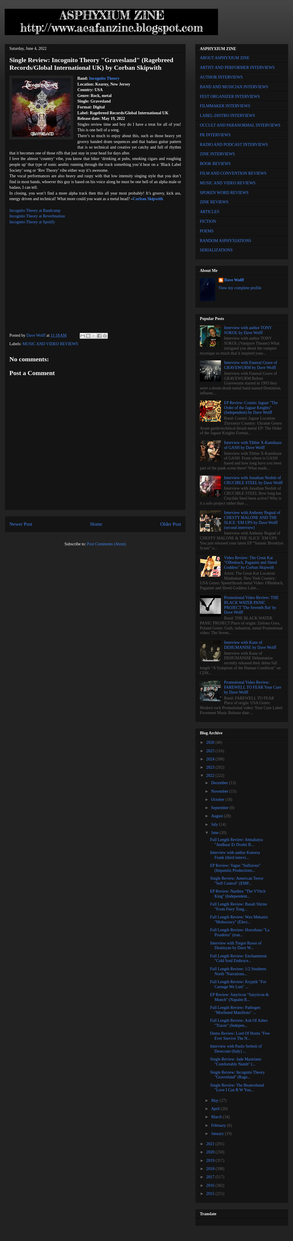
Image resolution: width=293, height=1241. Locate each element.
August (217, 816)
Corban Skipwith (148, 199)
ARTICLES (209, 212)
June (215, 832)
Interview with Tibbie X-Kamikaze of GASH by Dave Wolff (253, 445)
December (220, 783)
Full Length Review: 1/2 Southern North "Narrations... (238, 971)
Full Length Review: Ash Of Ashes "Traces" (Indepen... (239, 1023)
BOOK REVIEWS (215, 163)
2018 (211, 1169)
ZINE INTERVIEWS (217, 154)
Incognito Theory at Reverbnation (37, 216)
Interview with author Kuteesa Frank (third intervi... (235, 855)
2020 (211, 1152)
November (220, 791)
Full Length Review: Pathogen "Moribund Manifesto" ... (235, 1010)
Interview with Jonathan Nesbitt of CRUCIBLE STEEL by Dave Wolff (253, 480)
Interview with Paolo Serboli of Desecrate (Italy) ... (236, 1048)
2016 (211, 1185)
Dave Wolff (234, 280)
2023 (211, 767)
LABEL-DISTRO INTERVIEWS (227, 115)
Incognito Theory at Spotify (32, 222)
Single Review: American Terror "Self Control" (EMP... (236, 881)
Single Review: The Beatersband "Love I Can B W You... (237, 1087)
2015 (211, 1193)
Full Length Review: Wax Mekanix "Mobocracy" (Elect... (239, 919)
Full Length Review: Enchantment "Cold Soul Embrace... (238, 958)
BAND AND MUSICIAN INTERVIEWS (234, 87)
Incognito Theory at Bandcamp (34, 210)
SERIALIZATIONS (216, 250)
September (220, 808)
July (215, 824)
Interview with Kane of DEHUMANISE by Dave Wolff (250, 645)
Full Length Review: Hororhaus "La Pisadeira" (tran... (239, 932)
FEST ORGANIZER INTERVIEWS (230, 96)
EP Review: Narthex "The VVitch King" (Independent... (237, 893)
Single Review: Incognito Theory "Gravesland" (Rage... (237, 1075)
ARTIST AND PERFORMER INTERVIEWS (237, 67)
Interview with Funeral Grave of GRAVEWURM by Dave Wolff (250, 365)
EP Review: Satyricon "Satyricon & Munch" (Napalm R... (239, 997)
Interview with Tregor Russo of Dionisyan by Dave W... (236, 945)
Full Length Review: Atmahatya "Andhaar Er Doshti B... (236, 842)
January (218, 1133)
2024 (211, 759)
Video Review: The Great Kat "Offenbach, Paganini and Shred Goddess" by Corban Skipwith (250, 563)
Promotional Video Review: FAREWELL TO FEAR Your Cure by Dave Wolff (252, 687)
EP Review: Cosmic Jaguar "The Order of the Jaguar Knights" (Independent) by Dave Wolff (251, 408)
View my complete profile (240, 288)
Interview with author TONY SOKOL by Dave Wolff (248, 330)
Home (96, 524)
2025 (211, 751)
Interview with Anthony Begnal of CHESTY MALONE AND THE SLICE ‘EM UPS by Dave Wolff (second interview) (252, 520)
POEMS (207, 231)
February (219, 1125)
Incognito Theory (104, 78)
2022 (211, 775)
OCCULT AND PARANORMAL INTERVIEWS (240, 125)
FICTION (208, 221)
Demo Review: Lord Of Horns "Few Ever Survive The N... (240, 1036)
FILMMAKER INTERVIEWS (225, 106)
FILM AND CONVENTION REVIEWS (233, 173)
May (215, 1100)
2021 (211, 1144)
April (216, 1108)
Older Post (170, 524)
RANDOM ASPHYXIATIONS (225, 241)
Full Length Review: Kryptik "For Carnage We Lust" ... (238, 984)
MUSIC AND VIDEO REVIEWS (50, 344)
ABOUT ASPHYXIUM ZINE (224, 58)
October (218, 799)
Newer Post (20, 524)
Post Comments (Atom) (106, 544)
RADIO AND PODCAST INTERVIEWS (234, 144)
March (217, 1117)
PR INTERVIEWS (215, 135)
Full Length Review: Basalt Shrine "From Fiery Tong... (238, 906)
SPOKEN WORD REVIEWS (224, 192)
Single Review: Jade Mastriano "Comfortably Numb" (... (235, 1061)
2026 (211, 742)
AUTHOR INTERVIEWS (221, 77)
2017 (211, 1177)
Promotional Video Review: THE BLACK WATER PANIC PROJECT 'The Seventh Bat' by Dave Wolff (251, 604)
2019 (211, 1160)
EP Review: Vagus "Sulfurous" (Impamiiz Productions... (235, 868)
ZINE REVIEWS (214, 202)
